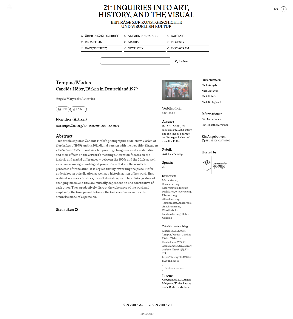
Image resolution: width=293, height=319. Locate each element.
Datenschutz (95, 48)
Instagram (180, 48)
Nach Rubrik (209, 96)
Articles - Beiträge (172, 154)
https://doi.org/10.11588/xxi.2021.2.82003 (90, 126)
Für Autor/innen (211, 119)
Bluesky (177, 42)
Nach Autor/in (210, 91)
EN (276, 9)
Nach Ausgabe (210, 85)
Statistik (135, 48)
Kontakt (178, 36)
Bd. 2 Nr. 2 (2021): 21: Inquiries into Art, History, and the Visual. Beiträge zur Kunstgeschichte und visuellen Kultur (177, 134)
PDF (64, 109)
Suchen (183, 61)
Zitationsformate (174, 268)
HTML (80, 109)
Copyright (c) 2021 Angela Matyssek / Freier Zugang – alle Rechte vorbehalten (176, 283)
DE (284, 9)
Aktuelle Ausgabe (142, 36)
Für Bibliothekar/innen (215, 125)
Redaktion (93, 42)
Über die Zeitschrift (101, 36)
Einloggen (147, 314)
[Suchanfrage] (137, 60)
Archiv (133, 42)
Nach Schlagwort (211, 102)
